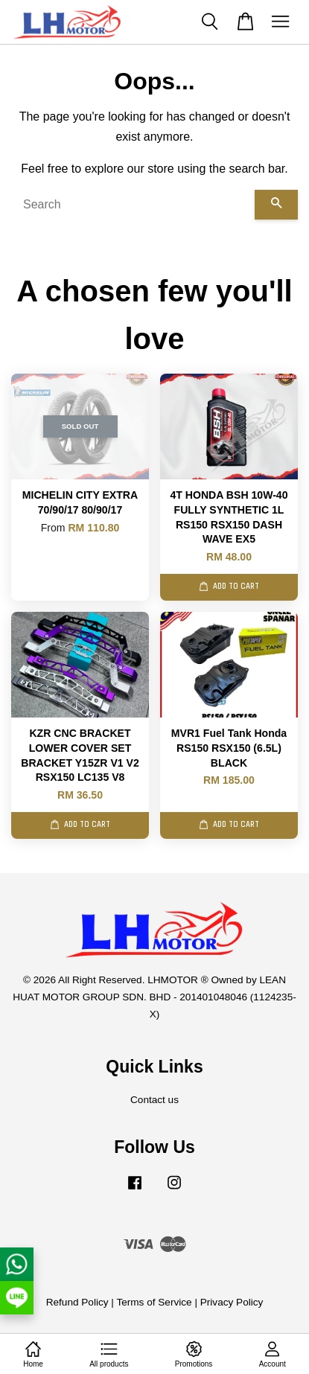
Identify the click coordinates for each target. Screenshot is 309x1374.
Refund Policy (77, 1302)
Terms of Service (153, 1302)
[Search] (133, 205)
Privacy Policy (232, 1302)
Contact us (154, 1099)
